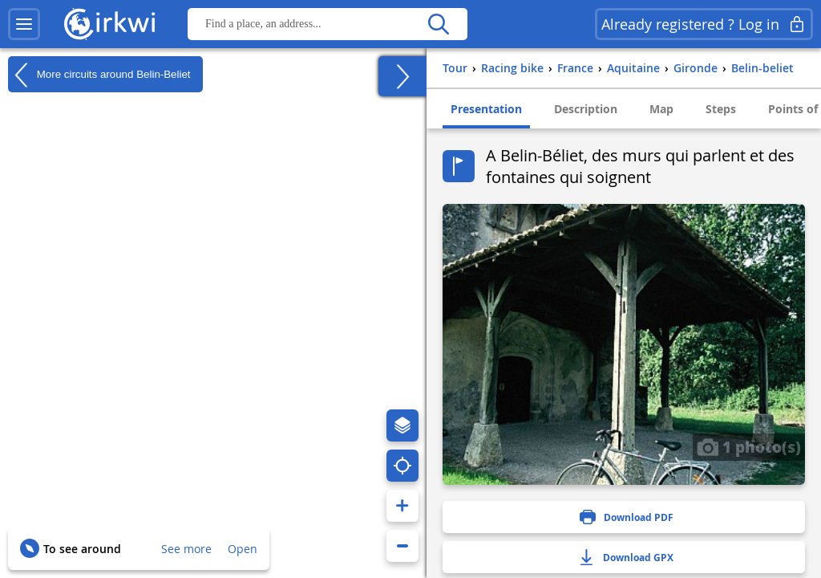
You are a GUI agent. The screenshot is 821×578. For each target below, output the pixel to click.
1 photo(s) (749, 446)
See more (186, 548)
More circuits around (99, 75)
